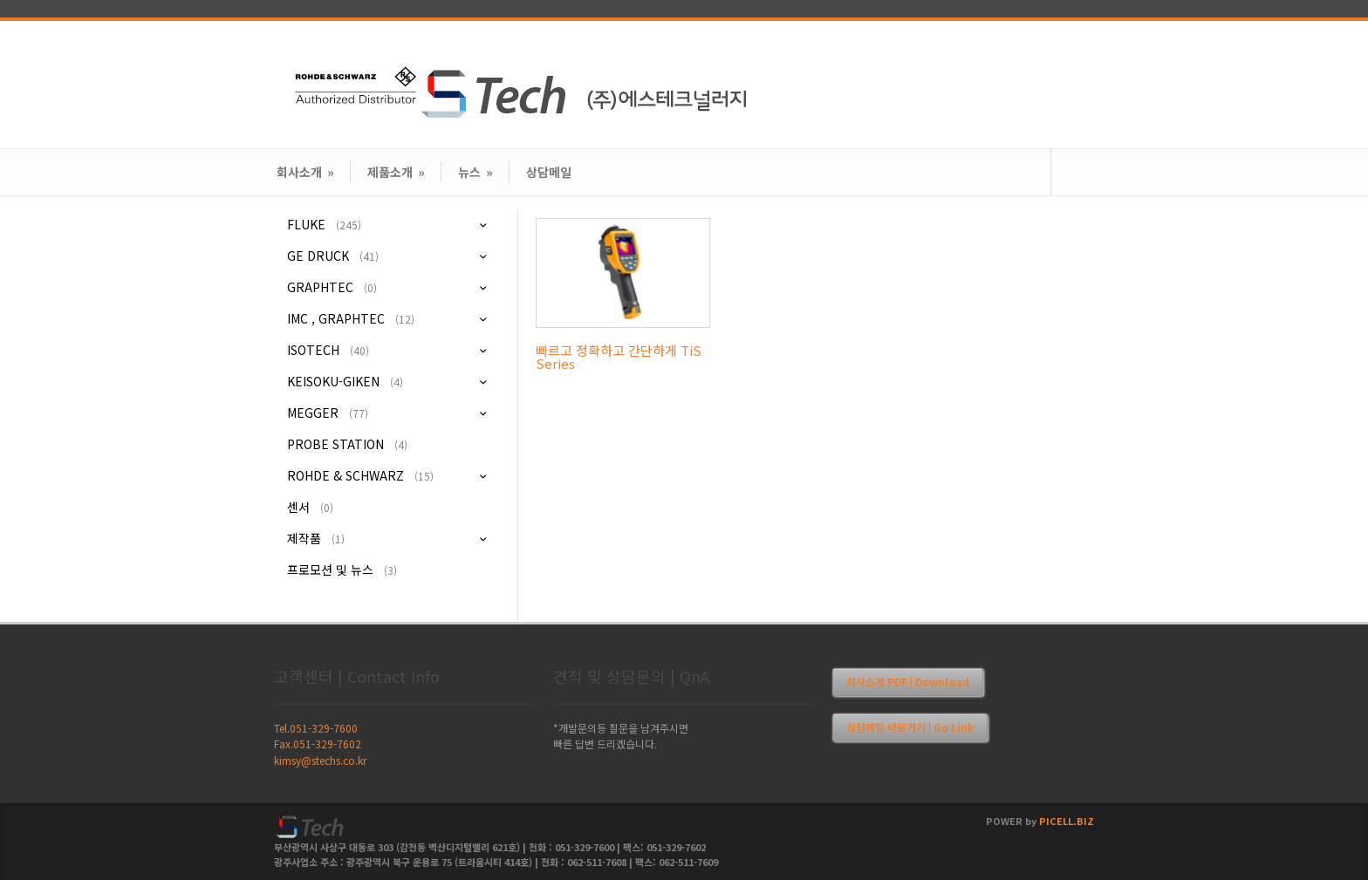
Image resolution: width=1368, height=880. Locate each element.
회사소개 (305, 172)
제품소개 (396, 172)
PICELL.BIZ (1066, 821)
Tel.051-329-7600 (316, 727)
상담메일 (548, 172)
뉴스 (475, 172)
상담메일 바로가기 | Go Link (910, 727)
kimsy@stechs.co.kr (320, 760)
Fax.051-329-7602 (317, 743)
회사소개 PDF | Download (907, 681)
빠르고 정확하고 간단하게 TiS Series (618, 356)
